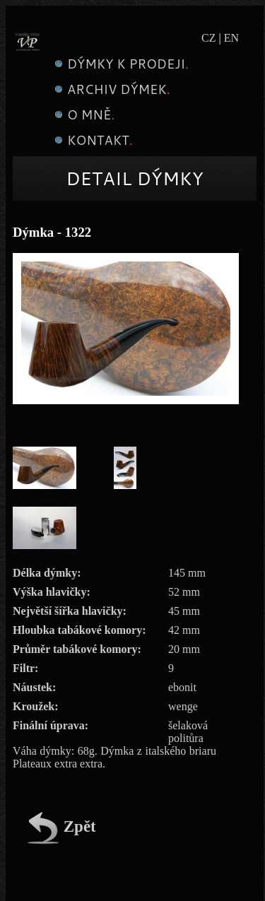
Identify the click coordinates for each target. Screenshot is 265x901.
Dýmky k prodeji (119, 63)
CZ (208, 38)
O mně (82, 114)
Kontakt (91, 140)
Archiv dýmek (110, 89)
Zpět (61, 826)
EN (231, 38)
